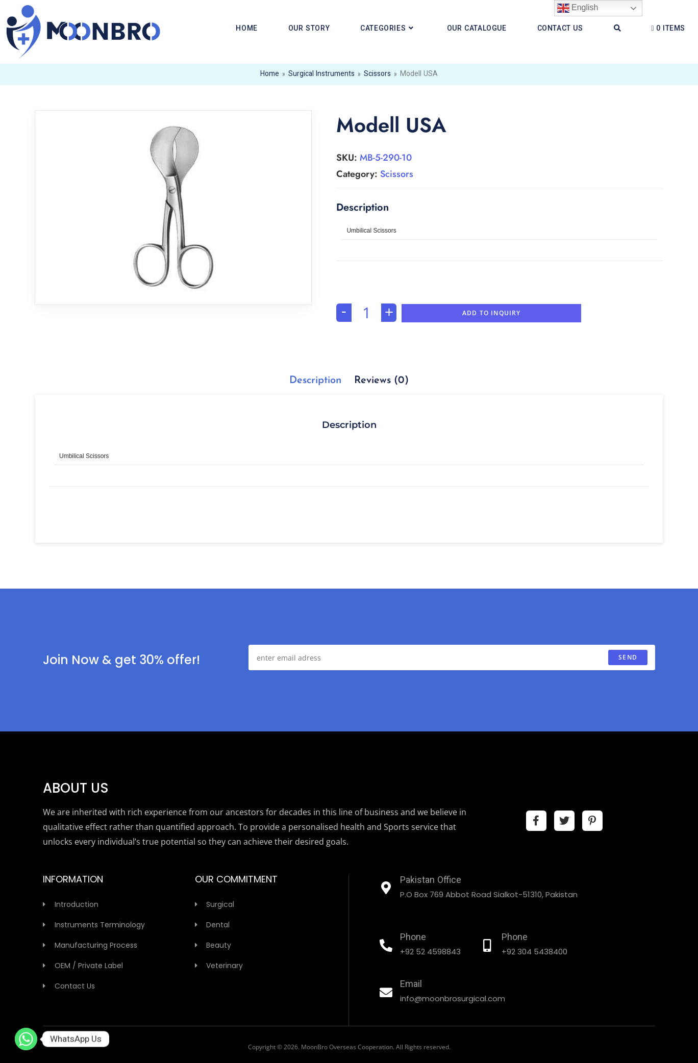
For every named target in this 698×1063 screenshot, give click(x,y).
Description (315, 380)
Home (269, 74)
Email (411, 985)
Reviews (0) (381, 380)
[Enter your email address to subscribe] (451, 657)
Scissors (377, 74)
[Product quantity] (366, 312)
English (578, 8)
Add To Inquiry (491, 313)
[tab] (315, 380)
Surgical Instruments (321, 74)
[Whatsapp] (26, 1039)
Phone (413, 938)
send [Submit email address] (627, 657)
